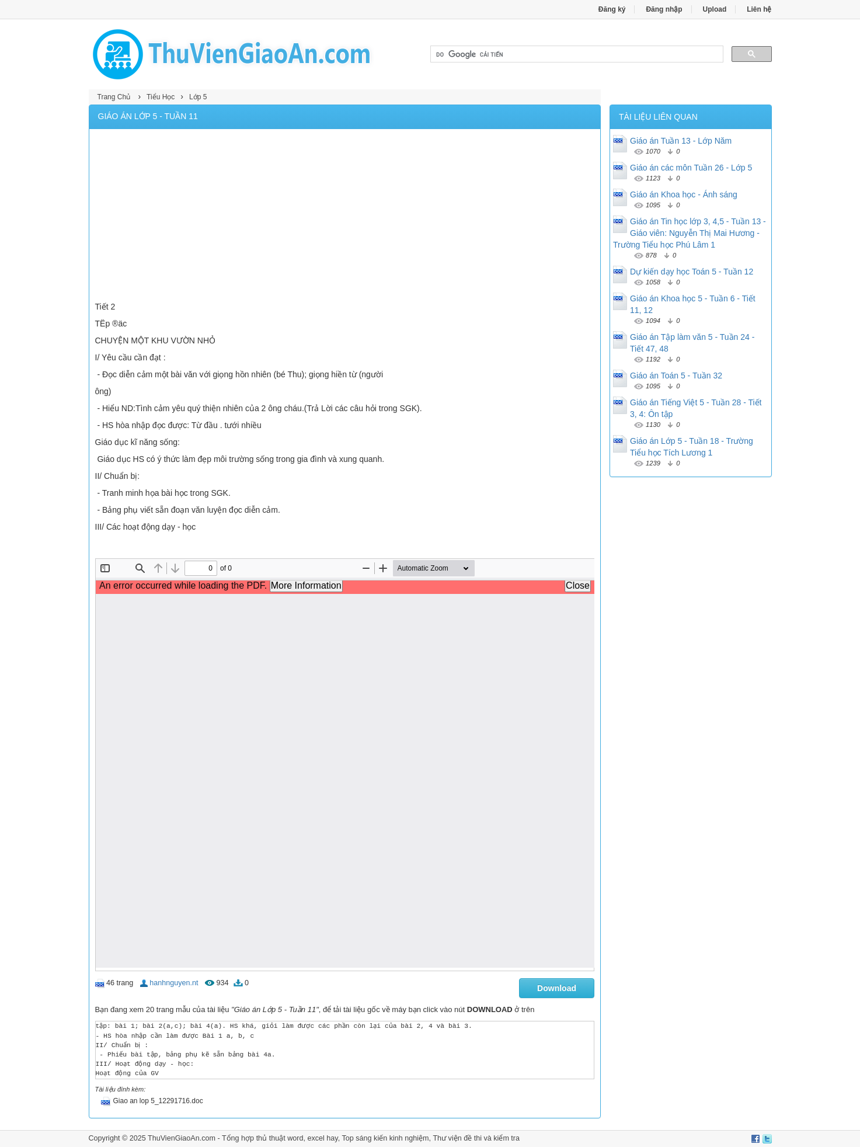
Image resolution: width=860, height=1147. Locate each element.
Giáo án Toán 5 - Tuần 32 (676, 375)
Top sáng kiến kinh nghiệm (385, 1138)
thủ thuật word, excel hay (297, 1138)
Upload (715, 9)
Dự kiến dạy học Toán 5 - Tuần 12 (691, 271)
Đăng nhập (664, 9)
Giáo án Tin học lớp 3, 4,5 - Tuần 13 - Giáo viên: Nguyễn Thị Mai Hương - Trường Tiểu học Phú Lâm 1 (689, 233)
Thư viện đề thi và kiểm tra (476, 1138)
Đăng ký (612, 9)
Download (556, 988)
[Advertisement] (345, 216)
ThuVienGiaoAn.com (181, 1138)
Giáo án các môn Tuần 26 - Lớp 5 (691, 167)
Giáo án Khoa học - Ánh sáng (683, 194)
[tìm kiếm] (575, 54)
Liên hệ (759, 9)
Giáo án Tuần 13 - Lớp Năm (681, 140)
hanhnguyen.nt (173, 983)
